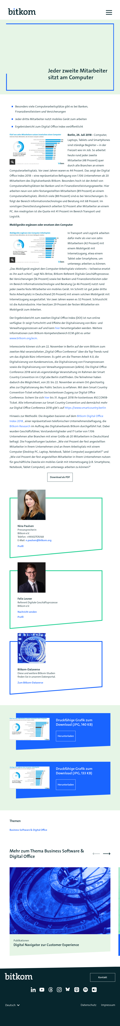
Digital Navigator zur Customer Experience (46, 945)
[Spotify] (86, 992)
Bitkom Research (20, 426)
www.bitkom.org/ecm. (24, 338)
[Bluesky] (69, 992)
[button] (106, 853)
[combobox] (13, 1005)
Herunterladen (66, 736)
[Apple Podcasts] (77, 992)
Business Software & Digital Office (28, 830)
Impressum (108, 1005)
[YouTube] (42, 992)
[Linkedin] (34, 992)
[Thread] (51, 992)
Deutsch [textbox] (10, 1005)
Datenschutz (88, 1005)
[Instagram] (60, 992)
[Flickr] (95, 992)
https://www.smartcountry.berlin (85, 408)
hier (57, 328)
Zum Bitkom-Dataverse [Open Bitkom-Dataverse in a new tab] (30, 682)
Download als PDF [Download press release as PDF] (60, 477)
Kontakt (102, 977)
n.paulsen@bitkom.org (38, 540)
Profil (20, 546)
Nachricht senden (27, 611)
